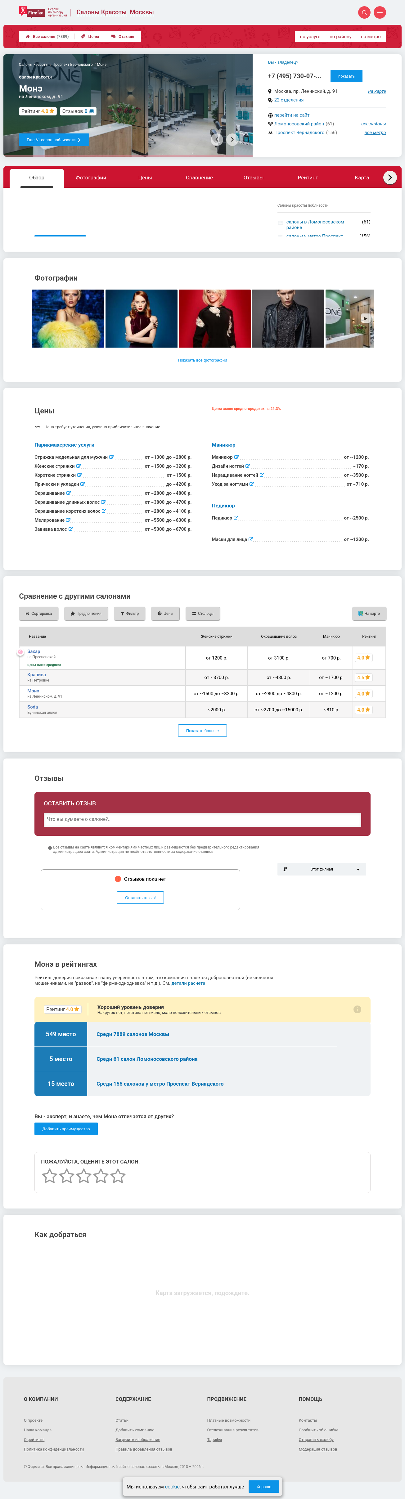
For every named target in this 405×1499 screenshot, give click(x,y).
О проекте (34, 1431)
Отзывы (122, 36)
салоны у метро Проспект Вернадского (314, 239)
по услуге (310, 36)
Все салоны (47, 36)
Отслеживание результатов (235, 1440)
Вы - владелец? (283, 62)
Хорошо (263, 1486)
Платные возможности (230, 1431)
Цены (90, 36)
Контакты (309, 1431)
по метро (371, 36)
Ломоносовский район (299, 124)
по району (340, 36)
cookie (172, 1487)
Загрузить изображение (139, 1450)
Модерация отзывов (320, 1460)
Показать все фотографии (202, 371)
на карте (377, 91)
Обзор (36, 177)
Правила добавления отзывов (146, 1460)
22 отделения (289, 100)
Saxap (33, 662)
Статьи (122, 1431)
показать (346, 76)
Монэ (33, 702)
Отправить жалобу (318, 1450)
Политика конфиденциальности (56, 1460)
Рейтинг (308, 177)
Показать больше (202, 742)
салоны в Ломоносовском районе (315, 224)
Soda (32, 718)
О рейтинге (35, 1450)
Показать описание (60, 241)
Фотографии (91, 177)
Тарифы (215, 1450)
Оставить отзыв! (140, 909)
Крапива (36, 686)
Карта (362, 177)
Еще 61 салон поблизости (54, 139)
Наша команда (39, 1440)
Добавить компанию (136, 1440)
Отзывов (75, 111)
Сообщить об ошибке (320, 1440)
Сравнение (199, 177)
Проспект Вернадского (299, 132)
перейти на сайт (292, 115)
